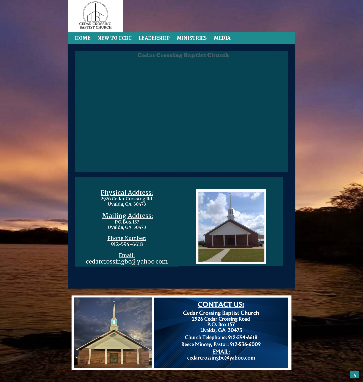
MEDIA (222, 38)
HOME (83, 38)
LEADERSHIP (154, 38)
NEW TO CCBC (114, 38)
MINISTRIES (192, 38)
